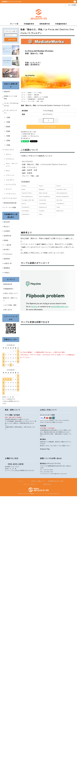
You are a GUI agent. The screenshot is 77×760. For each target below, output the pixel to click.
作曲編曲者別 (29, 24)
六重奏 (8, 136)
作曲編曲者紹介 (61, 24)
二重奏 (8, 117)
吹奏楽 (29, 92)
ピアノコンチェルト (10, 198)
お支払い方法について (10, 293)
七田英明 (7, 231)
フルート (9, 154)
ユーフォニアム (11, 184)
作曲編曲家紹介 (8, 289)
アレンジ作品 (37, 92)
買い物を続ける (25, 138)
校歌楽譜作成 (45, 24)
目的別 (29, 95)
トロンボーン (10, 180)
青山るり (7, 226)
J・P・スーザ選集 (10, 207)
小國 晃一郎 (8, 263)
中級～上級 (39, 101)
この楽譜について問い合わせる (30, 136)
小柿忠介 (7, 272)
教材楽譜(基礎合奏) (10, 203)
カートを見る (71, 5)
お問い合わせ (7, 310)
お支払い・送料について (38, 481)
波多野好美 (41, 99)
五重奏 (8, 131)
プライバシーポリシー (29, 484)
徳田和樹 (7, 259)
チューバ (9, 189)
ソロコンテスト (9, 150)
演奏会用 (36, 95)
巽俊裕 (6, 240)
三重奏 (8, 122)
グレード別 (14, 24)
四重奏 (8, 127)
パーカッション (11, 194)
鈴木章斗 (7, 249)
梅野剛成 (7, 268)
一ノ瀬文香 (7, 245)
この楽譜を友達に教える (28, 134)
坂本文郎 (7, 222)
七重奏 (8, 140)
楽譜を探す (10, 39)
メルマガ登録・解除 (9, 305)
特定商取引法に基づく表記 (28, 131)
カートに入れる (48, 126)
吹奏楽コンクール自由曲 (41, 97)
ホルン (8, 170)
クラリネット (10, 159)
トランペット (10, 175)
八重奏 (8, 145)
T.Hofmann (8, 254)
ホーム (23, 92)
